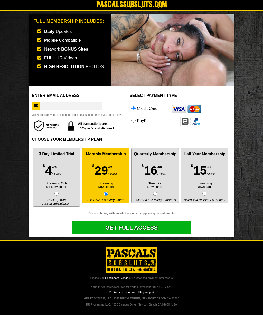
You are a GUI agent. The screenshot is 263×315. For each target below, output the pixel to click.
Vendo (124, 277)
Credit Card (166, 108)
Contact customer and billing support (131, 292)
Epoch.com (112, 277)
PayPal (166, 120)
